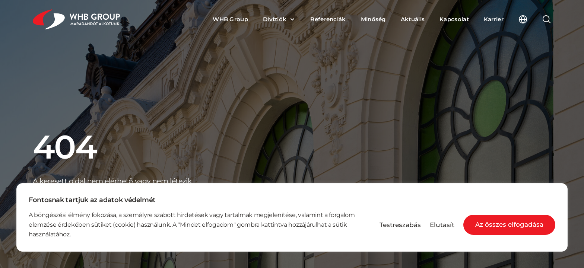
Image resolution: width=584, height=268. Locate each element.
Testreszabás (400, 225)
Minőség (373, 19)
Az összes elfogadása (509, 224)
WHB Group (230, 19)
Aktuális (413, 19)
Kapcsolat (454, 19)
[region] (292, 217)
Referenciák (328, 19)
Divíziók (274, 19)
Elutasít (442, 225)
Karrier (494, 19)
